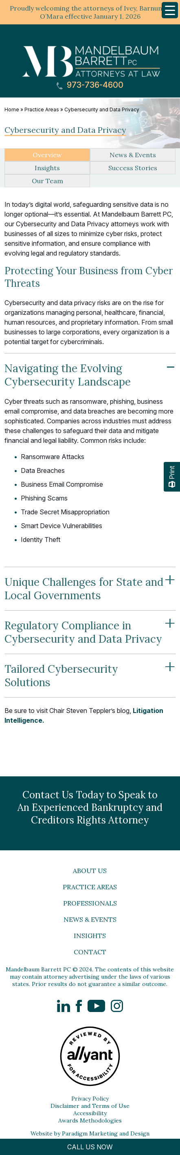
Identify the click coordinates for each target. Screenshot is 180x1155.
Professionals (90, 903)
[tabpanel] (90, 448)
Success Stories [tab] (132, 168)
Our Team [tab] (47, 181)
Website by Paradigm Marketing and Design (90, 1133)
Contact (90, 952)
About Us (90, 871)
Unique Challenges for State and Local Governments (90, 584)
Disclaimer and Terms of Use (90, 1105)
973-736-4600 (90, 85)
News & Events (90, 919)
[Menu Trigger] (170, 10)
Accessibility (90, 1113)
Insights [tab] (47, 168)
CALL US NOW (90, 1147)
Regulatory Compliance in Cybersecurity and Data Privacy (90, 628)
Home (11, 109)
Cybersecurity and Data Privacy (101, 109)
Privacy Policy (90, 1098)
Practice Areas (41, 109)
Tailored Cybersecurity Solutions (90, 671)
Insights (90, 936)
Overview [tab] (47, 155)
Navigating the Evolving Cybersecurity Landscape (90, 370)
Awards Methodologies (90, 1120)
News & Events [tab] (133, 155)
